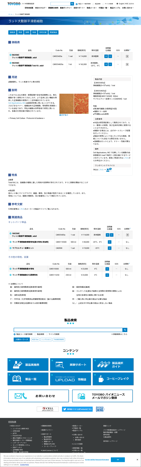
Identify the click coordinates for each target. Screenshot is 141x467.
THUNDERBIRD (59, 339)
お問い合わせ (79, 437)
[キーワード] (60, 3)
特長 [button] (34, 32)
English (121, 4)
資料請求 (78, 440)
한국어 (131, 4)
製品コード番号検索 (84, 4)
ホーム (10, 14)
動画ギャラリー (66, 8)
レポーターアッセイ (20, 443)
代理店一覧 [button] (103, 8)
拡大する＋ (63, 115)
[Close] (137, 459)
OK (118, 460)
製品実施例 (48, 437)
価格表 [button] (12, 32)
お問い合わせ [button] (127, 8)
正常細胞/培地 (18, 450)
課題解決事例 (53, 8)
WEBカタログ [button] (40, 8)
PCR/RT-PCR (17, 436)
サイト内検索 (109, 4)
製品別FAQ (47, 439)
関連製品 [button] (53, 32)
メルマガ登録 (77, 444)
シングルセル (46, 339)
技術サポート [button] (79, 8)
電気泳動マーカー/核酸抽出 (22, 440)
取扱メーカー (92, 8)
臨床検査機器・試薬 (110, 432)
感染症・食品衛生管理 (20, 452)
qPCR (15, 433)
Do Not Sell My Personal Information (97, 460)
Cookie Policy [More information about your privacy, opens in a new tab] (24, 465)
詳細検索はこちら (120, 334)
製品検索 (97, 4)
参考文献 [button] (43, 32)
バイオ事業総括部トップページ (114, 430)
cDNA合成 (16, 431)
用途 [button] (20, 32)
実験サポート (48, 442)
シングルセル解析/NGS (21, 429)
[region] (70, 460)
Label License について (50, 450)
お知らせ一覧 (77, 450)
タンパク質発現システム (21, 445)
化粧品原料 (107, 437)
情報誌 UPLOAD (49, 444)
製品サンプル (115, 8)
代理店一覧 (77, 428)
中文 (126, 4)
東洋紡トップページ (110, 441)
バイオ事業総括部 (28, 4)
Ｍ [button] (107, 235)
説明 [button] (27, 32)
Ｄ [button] (111, 235)
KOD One (35, 339)
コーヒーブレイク (50, 446)
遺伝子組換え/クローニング (22, 438)
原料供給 (106, 435)
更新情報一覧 (77, 448)
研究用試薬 (29, 8)
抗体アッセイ (17, 447)
